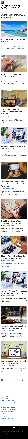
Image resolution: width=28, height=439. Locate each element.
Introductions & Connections (7, 405)
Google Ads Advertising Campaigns (8, 402)
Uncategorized (4, 416)
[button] (14, 427)
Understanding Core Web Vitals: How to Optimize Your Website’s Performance (13, 184)
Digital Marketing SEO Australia (8, 43)
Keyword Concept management (8, 407)
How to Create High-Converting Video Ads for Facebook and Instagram (12, 112)
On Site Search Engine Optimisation (8, 409)
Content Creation (4, 396)
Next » (22, 380)
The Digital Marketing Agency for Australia (11, 7)
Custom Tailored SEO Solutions (8, 398)
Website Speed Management (7, 418)
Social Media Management (6, 413)
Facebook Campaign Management (8, 400)
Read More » (11, 49)
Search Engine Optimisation (7, 411)
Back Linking (3, 394)
